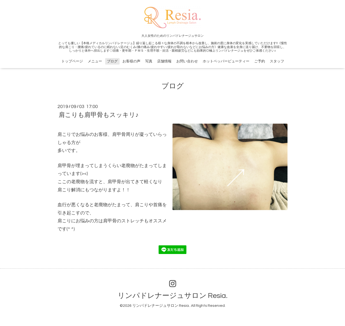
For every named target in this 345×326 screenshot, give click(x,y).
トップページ (72, 61)
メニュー (95, 61)
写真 (148, 61)
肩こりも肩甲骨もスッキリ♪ (98, 115)
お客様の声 (131, 61)
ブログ (112, 61)
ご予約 (259, 61)
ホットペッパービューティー (226, 61)
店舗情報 (164, 61)
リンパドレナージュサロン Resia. (173, 295)
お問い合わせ (187, 61)
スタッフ (277, 61)
